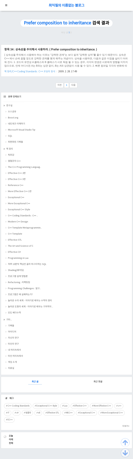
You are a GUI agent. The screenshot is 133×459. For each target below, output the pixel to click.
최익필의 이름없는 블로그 (66, 6)
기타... (9, 319)
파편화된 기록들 (15, 142)
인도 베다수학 (14, 312)
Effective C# (14, 252)
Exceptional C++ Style (19, 209)
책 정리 (9, 149)
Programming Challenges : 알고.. (24, 288)
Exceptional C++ (16, 197)
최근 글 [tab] (35, 381)
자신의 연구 (13, 338)
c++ (119, 406)
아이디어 (12, 332)
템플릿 (28, 413)
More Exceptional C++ (19, 203)
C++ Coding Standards (18, 406)
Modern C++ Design (18, 221)
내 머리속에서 (14, 350)
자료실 (11, 368)
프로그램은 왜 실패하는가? (20, 294)
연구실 (9, 105)
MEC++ (69, 413)
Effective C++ (80, 406)
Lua (65, 406)
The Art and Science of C (20, 246)
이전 (59, 85)
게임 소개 (12, 362)
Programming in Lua (18, 258)
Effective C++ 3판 (17, 179)
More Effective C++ (102, 406)
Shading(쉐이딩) (16, 270)
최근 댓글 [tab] (98, 381)
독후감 (11, 155)
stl (39, 413)
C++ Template (15, 234)
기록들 (11, 325)
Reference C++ (15, 185)
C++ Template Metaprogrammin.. (25, 228)
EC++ (10, 420)
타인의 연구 (13, 344)
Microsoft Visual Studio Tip (21, 130)
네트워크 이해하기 (16, 124)
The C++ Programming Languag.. (24, 167)
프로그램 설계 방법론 (18, 276)
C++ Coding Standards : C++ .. (23, 215)
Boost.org (13, 117)
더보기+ (125, 426)
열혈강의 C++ (14, 161)
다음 (73, 85)
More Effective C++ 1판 (20, 191)
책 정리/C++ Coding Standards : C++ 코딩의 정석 (30, 71)
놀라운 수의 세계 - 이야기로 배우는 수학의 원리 (30, 300)
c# (17, 413)
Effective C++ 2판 (17, 173)
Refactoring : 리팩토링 (19, 282)
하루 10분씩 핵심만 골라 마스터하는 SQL (27, 264)
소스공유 (12, 111)
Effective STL (15, 240)
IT (8, 413)
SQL (10, 136)
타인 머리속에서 (15, 356)
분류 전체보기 (14, 97)
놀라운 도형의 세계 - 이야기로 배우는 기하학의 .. (30, 306)
